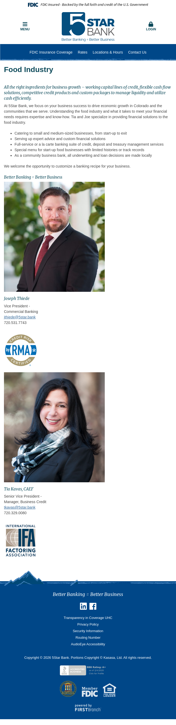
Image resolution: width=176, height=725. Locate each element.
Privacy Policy (88, 624)
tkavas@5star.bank (19, 507)
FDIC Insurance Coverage (51, 52)
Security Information (88, 631)
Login (151, 26)
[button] (151, 26)
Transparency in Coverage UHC (88, 618)
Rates (83, 52)
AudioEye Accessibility (88, 644)
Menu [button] (25, 26)
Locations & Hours (108, 52)
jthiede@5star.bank (20, 317)
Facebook (92, 606)
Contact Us (137, 52)
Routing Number (88, 638)
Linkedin (83, 606)
